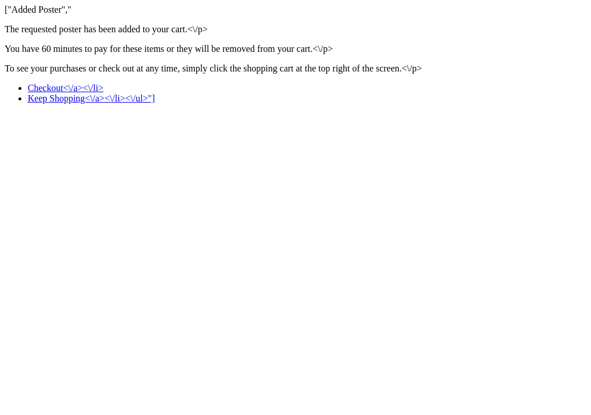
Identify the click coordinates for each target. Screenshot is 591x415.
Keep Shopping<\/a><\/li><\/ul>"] (91, 98)
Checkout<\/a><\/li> (65, 88)
